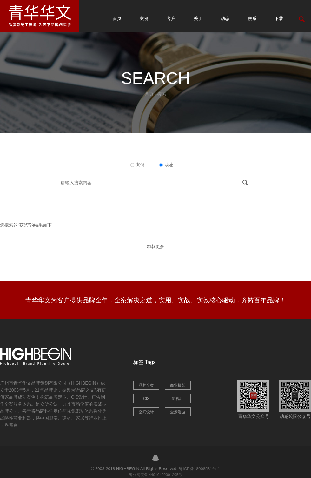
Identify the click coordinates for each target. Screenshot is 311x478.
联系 (252, 18)
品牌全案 (146, 385)
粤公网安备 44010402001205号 (155, 475)
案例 (144, 18)
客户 (171, 18)
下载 (279, 18)
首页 (117, 18)
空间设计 (146, 412)
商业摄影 (177, 385)
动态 (225, 18)
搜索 (161, 94)
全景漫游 (177, 412)
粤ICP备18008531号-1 (199, 468)
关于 (198, 18)
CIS (146, 398)
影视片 (177, 398)
